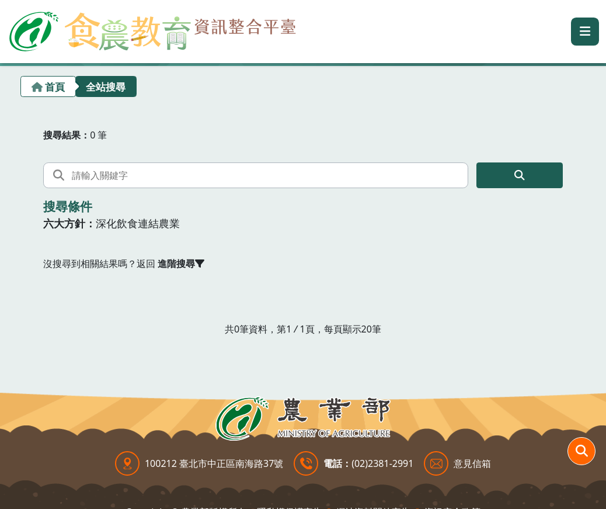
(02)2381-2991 (382, 463)
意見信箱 (472, 463)
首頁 (55, 87)
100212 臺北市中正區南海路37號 (214, 463)
